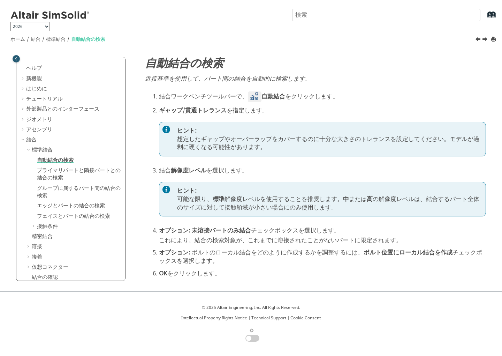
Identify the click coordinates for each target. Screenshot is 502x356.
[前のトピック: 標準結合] (478, 40)
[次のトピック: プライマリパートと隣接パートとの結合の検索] (485, 40)
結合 (35, 39)
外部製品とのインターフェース (62, 109)
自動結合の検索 (88, 39)
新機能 (34, 78)
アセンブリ (39, 129)
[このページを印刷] (494, 39)
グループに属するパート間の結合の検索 (79, 192)
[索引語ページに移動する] (484, 18)
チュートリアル (44, 99)
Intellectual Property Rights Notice (214, 318)
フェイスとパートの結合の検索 (73, 216)
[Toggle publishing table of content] (16, 58)
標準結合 (56, 39)
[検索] (468, 14)
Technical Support (268, 318)
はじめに (36, 88)
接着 (37, 257)
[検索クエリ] (386, 15)
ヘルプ (34, 68)
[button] (23, 68)
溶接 (37, 246)
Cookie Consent (305, 318)
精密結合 (42, 236)
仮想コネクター (50, 267)
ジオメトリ (39, 119)
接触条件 (47, 226)
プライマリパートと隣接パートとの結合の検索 (79, 174)
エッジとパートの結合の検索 (71, 205)
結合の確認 (45, 277)
